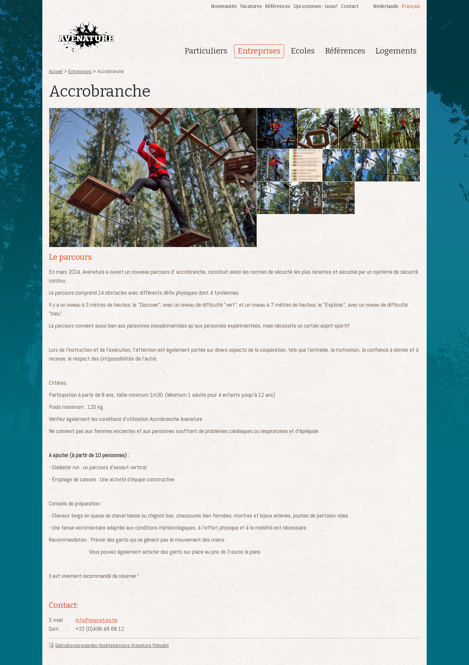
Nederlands (385, 6)
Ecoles (303, 50)
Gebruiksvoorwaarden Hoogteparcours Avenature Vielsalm (112, 645)
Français (411, 6)
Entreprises (259, 50)
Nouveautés (224, 6)
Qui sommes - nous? (315, 6)
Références (277, 6)
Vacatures (251, 6)
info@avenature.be (97, 620)
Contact (350, 6)
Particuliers (206, 50)
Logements (396, 50)
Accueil (56, 71)
